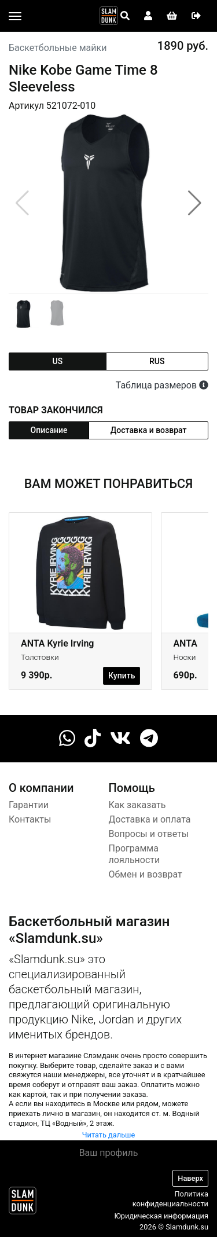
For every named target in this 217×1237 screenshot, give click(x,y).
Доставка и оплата (150, 819)
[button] (195, 203)
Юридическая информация (161, 1216)
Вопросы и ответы (149, 833)
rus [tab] (156, 361)
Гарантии (29, 804)
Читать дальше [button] (108, 1134)
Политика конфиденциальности (170, 1199)
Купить (121, 675)
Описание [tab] (49, 430)
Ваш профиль (108, 1152)
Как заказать (137, 804)
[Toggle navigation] (15, 16)
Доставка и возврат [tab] (149, 430)
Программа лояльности (134, 854)
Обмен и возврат (145, 874)
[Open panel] (125, 16)
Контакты (30, 819)
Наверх (190, 1178)
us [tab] (57, 361)
